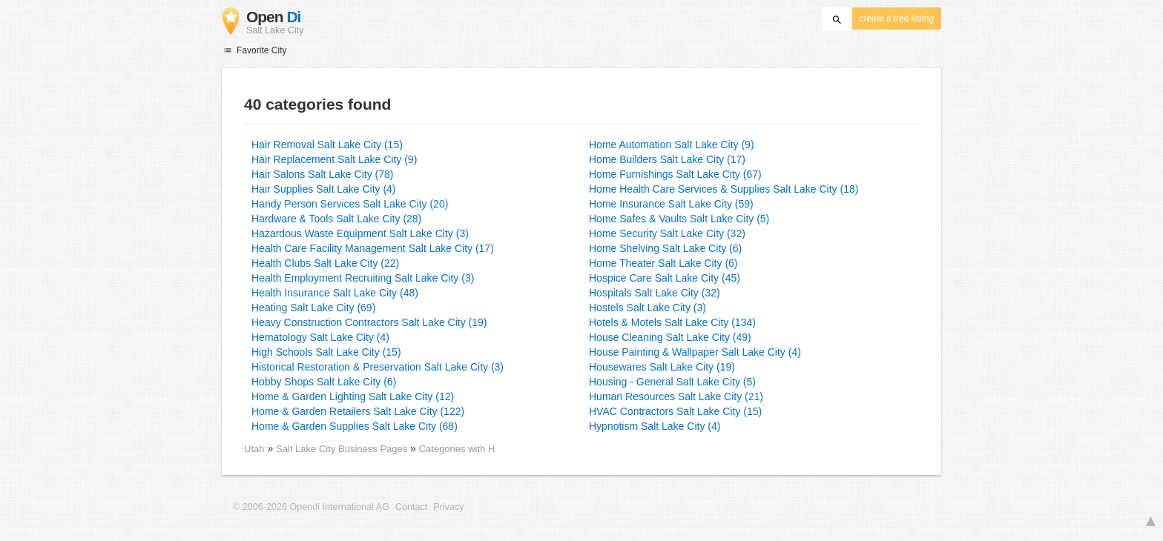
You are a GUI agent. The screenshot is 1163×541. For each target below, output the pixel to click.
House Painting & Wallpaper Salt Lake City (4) (695, 352)
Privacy (448, 507)
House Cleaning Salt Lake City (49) (670, 337)
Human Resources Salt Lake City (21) (676, 396)
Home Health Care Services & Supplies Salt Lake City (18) (723, 189)
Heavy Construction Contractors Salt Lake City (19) (369, 322)
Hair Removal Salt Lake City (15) (327, 144)
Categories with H (457, 448)
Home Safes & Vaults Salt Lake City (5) (679, 219)
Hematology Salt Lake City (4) (320, 337)
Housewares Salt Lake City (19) (662, 367)
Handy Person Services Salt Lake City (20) (349, 204)
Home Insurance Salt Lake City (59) (671, 204)
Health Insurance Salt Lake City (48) (334, 293)
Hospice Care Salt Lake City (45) (664, 278)
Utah (254, 448)
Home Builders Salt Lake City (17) (667, 159)
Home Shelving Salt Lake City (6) (665, 248)
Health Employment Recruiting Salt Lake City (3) (362, 278)
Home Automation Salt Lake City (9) (671, 144)
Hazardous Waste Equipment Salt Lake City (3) (360, 233)
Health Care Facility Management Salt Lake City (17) (372, 248)
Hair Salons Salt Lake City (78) (322, 174)
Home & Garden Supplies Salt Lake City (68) (354, 426)
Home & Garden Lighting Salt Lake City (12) (352, 396)
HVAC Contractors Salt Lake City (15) (675, 411)
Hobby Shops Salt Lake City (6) (323, 382)
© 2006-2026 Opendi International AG (311, 507)
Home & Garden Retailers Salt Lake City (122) (357, 411)
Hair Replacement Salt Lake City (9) (334, 159)
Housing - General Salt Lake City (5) (672, 382)
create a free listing (897, 18)
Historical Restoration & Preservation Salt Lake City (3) (377, 367)
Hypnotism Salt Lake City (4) (654, 426)
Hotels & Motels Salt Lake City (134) (672, 322)
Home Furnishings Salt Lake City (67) (675, 174)
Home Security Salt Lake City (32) (667, 233)
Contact (411, 507)
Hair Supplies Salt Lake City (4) (323, 189)
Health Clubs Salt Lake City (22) (325, 263)
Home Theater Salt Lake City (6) (663, 263)
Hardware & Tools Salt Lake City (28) (336, 219)
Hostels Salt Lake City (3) (647, 307)
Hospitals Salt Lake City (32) (654, 293)
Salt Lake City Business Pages (343, 448)
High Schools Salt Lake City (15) (326, 352)
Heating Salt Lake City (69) (313, 307)
